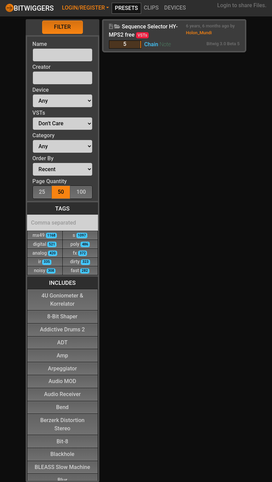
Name (40, 44)
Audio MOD (62, 380)
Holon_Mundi (199, 32)
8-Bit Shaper (62, 316)
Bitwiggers (29, 8)
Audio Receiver (62, 393)
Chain (151, 44)
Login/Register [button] (83, 7)
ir (44, 261)
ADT (62, 342)
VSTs (39, 113)
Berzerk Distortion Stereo (62, 424)
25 (42, 191)
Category (44, 135)
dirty (80, 261)
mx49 (45, 235)
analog (44, 253)
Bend (62, 406)
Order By (43, 158)
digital (45, 244)
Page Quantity (50, 181)
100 (81, 191)
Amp (62, 355)
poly (79, 244)
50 (61, 191)
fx (80, 253)
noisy (44, 270)
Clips (151, 7)
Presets (126, 8)
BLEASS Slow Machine (62, 466)
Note (165, 44)
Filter (62, 27)
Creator (42, 67)
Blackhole (62, 453)
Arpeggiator (62, 368)
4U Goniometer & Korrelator (62, 299)
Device (41, 90)
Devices (175, 7)
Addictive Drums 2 (62, 329)
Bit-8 (62, 441)
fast (80, 270)
